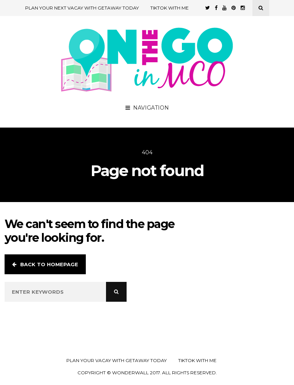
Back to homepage (45, 264)
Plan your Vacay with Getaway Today (116, 360)
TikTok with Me (169, 8)
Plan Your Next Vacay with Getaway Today (82, 8)
